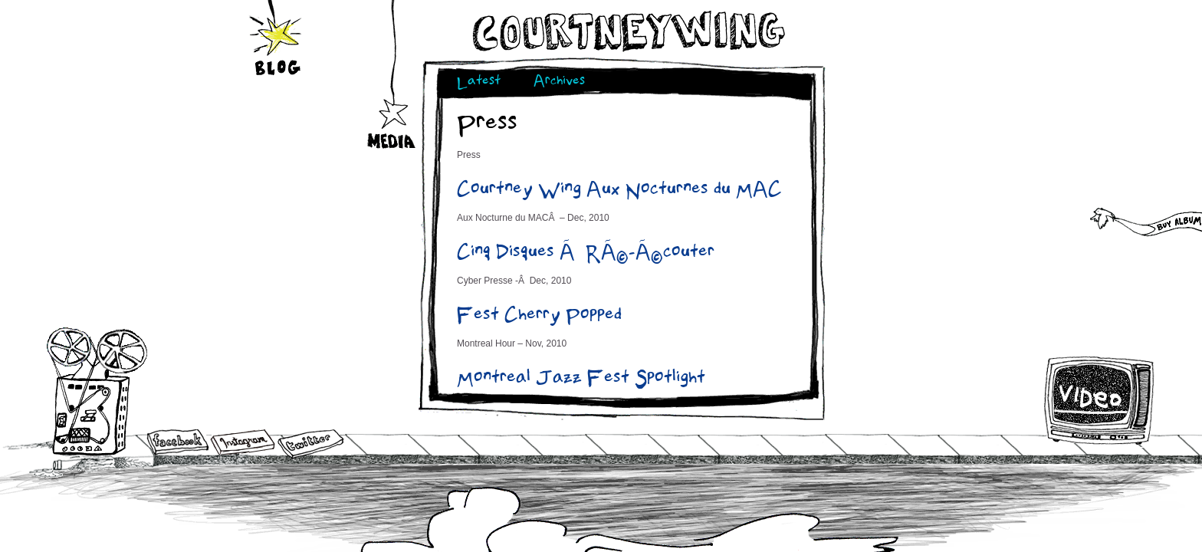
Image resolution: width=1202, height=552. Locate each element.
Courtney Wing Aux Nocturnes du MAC (619, 191)
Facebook (178, 443)
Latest (479, 82)
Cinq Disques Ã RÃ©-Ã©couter (585, 254)
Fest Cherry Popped (539, 316)
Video (1099, 400)
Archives (559, 82)
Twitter (309, 444)
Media (392, 100)
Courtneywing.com (627, 31)
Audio (97, 390)
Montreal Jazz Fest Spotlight (581, 379)
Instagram (242, 442)
